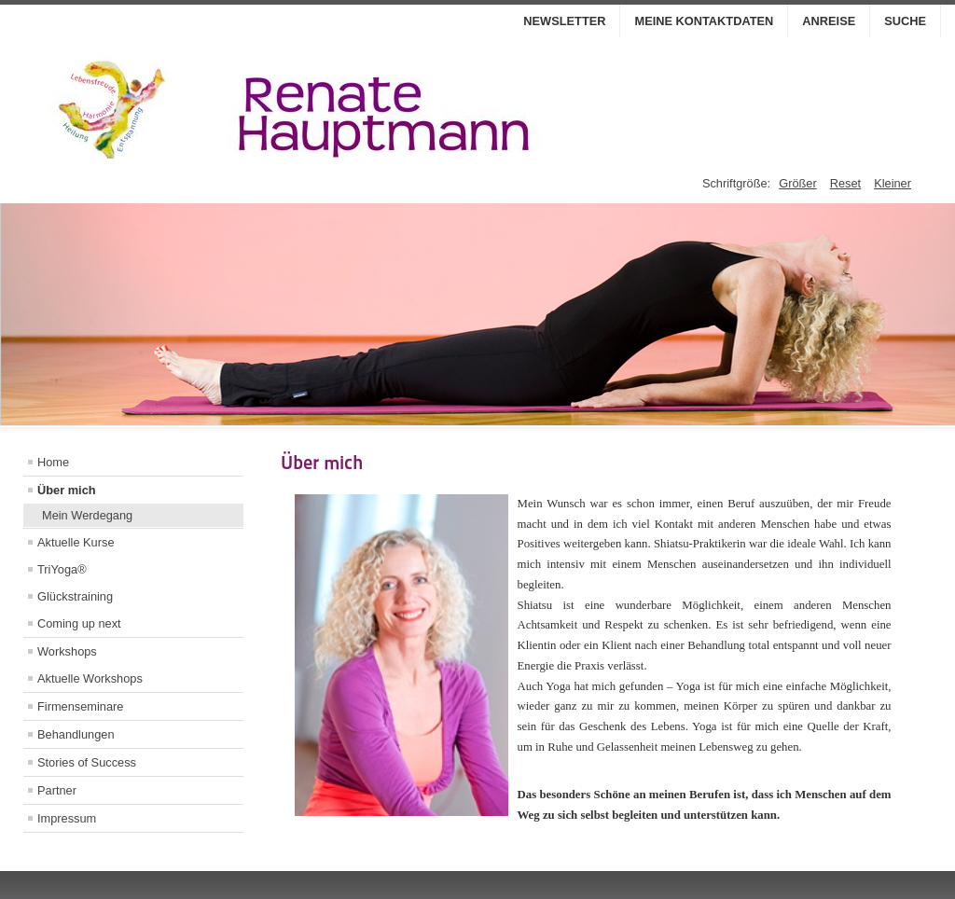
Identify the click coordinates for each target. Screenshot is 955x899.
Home (53, 462)
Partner (56, 790)
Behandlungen (76, 734)
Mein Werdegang (87, 515)
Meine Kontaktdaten (703, 21)
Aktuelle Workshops (90, 678)
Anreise (828, 21)
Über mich (66, 490)
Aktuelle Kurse (76, 542)
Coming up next (79, 623)
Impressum (66, 818)
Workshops (67, 651)
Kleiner (892, 183)
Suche (905, 21)
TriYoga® (62, 569)
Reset (845, 183)
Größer (798, 183)
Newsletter (564, 21)
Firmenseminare (80, 706)
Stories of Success (86, 762)
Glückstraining (75, 596)
